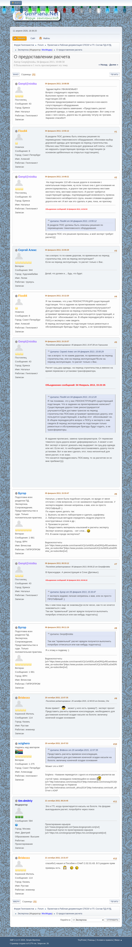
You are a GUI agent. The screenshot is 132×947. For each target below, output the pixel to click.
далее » (113, 64)
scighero (24, 743)
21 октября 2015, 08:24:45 (56, 801)
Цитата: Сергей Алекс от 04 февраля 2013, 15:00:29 (77, 351)
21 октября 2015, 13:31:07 (56, 858)
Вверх (16, 902)
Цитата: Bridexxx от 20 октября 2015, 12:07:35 (74, 750)
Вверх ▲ (118, 940)
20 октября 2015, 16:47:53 (56, 743)
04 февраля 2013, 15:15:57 (57, 341)
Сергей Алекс (27, 250)
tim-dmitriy (25, 800)
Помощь (91, 940)
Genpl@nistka (27, 83)
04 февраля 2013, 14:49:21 (57, 177)
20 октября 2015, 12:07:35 (56, 698)
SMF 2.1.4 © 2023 (17, 940)
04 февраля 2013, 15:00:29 (57, 250)
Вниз (15, 74)
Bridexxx (24, 697)
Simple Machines (33, 940)
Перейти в (65, 920)
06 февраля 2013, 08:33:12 (57, 563)
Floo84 (22, 131)
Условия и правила (104, 940)
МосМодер (47, 50)
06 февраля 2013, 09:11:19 (57, 627)
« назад (103, 64)
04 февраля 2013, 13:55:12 (57, 131)
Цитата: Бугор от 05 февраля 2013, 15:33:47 (73, 592)
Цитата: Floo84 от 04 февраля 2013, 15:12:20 (73, 397)
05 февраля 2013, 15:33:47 (57, 493)
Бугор (22, 493)
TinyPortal (82, 940)
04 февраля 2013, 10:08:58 (57, 84)
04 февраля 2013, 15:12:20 (57, 296)
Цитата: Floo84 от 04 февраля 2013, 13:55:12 (73, 221)
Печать (114, 74)
